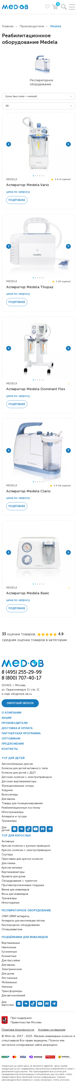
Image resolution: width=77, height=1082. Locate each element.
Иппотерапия (10, 902)
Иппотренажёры (13, 812)
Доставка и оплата (17, 728)
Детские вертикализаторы (19, 781)
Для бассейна (11, 960)
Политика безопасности (18, 1029)
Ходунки (7, 790)
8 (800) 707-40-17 (21, 678)
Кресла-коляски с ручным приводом (26, 845)
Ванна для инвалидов (15, 889)
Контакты (10, 749)
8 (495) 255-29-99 (22, 672)
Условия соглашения (51, 1029)
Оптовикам (11, 738)
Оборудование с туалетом (19, 880)
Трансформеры (12, 991)
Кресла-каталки (12, 867)
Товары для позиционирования (22, 803)
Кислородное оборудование (21, 925)
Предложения (13, 743)
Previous (8, 144)
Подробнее (16, 200)
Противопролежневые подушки (23, 885)
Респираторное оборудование (26, 910)
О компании (11, 712)
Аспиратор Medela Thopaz (29, 287)
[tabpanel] (38, 144)
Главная (7, 26)
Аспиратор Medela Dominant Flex (35, 389)
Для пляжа (8, 863)
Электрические (12, 969)
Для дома (8, 973)
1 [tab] (33, 175)
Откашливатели (12, 929)
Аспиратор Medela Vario (27, 185)
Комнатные (9, 956)
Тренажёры (9, 898)
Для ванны (8, 964)
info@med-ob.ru (21, 694)
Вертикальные (11, 943)
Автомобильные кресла (17, 764)
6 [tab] (43, 175)
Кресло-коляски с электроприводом (26, 850)
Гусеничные (9, 951)
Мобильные (9, 982)
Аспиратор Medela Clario (28, 491)
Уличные (7, 986)
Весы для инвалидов (15, 894)
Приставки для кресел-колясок (22, 859)
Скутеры (7, 854)
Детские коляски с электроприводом (27, 777)
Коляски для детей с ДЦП (19, 772)
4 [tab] (39, 175)
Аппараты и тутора (14, 816)
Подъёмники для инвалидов (25, 937)
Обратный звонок (20, 703)
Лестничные (9, 978)
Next (68, 144)
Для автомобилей (13, 995)
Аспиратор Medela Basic (27, 593)
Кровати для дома (13, 876)
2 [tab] (35, 175)
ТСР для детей (13, 758)
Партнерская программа (21, 733)
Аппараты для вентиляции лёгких (23, 920)
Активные (8, 841)
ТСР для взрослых (16, 835)
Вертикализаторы (13, 872)
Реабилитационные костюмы (21, 807)
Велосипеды (10, 794)
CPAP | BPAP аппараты (15, 916)
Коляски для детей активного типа (25, 768)
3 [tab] (37, 175)
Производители (32, 26)
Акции (6, 718)
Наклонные (9, 947)
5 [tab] (41, 175)
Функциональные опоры (18, 785)
